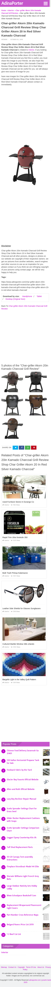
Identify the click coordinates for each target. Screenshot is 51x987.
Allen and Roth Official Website (21, 789)
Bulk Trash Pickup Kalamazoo (15, 573)
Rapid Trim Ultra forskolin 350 (14, 537)
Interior (4, 39)
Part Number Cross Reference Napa (22, 915)
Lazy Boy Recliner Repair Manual (21, 799)
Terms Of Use (31, 967)
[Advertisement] (25, 113)
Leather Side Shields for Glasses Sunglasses (21, 608)
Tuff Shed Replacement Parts (20, 847)
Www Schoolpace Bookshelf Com (21, 895)
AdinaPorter (12, 3)
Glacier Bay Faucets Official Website (22, 779)
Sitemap (4, 967)
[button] (45, 3)
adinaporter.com (35, 980)
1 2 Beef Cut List (14, 934)
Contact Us (12, 967)
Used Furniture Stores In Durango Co (18, 502)
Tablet (39, 296)
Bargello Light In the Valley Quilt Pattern (19, 679)
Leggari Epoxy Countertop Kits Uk (21, 837)
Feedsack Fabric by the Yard (19, 770)
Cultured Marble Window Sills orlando (18, 644)
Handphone (27, 296)
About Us (40, 967)
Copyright (21, 967)
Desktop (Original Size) (15, 299)
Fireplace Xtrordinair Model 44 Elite (23, 866)
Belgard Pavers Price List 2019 (20, 924)
